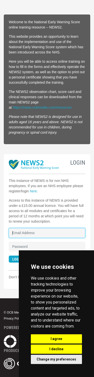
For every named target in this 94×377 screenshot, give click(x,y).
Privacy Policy (13, 318)
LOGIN (17, 259)
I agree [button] (56, 339)
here (33, 191)
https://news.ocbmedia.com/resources (42, 107)
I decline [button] (56, 349)
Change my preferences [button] (56, 359)
